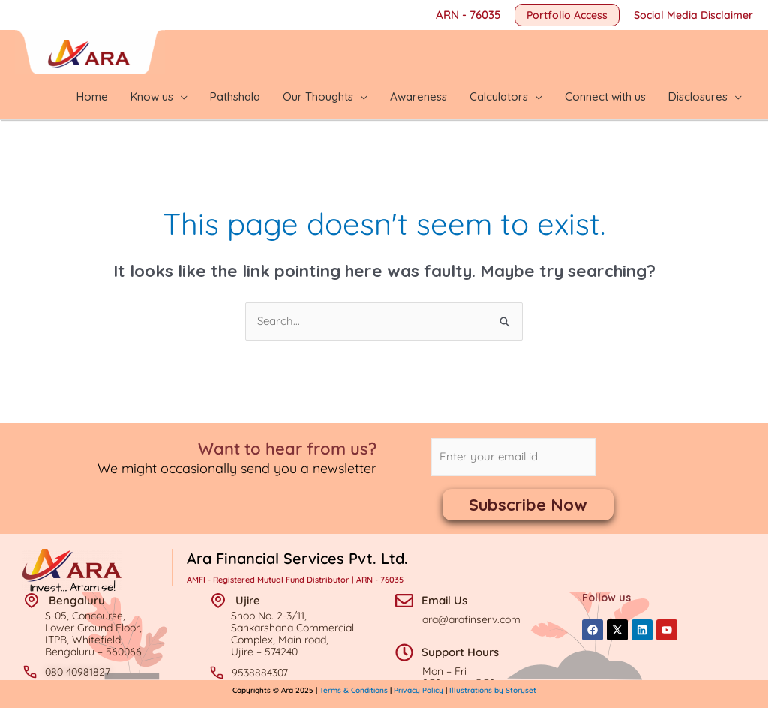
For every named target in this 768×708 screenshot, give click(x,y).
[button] (567, 15)
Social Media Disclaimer (693, 15)
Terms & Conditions (355, 690)
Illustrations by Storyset (492, 690)
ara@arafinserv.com (471, 619)
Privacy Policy (418, 690)
